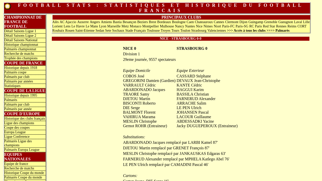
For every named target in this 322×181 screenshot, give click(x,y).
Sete (108, 30)
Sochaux (118, 30)
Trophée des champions (20, 58)
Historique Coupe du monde (24, 173)
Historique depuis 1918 (20, 68)
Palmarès (10, 100)
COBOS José (133, 76)
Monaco (135, 26)
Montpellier (150, 26)
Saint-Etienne (85, 30)
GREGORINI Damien (141, 80)
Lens (67, 26)
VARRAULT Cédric (139, 85)
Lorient (57, 26)
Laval (298, 22)
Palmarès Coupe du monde (23, 177)
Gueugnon (285, 22)
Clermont (231, 22)
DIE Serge (131, 108)
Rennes (281, 26)
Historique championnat (21, 45)
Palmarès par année (18, 109)
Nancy (179, 26)
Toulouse (153, 30)
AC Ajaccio (68, 22)
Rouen (69, 30)
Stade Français (135, 30)
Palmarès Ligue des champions (18, 143)
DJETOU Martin (136, 99)
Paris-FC (228, 26)
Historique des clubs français (24, 118)
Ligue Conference (17, 137)
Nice (199, 26)
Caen (190, 22)
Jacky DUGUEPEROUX (197, 126)
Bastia (117, 22)
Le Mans (92, 26)
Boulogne (178, 22)
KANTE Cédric (189, 85)
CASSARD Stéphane (194, 76)
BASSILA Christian (193, 94)
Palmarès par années (18, 81)
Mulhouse (167, 26)
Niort (217, 26)
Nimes (208, 26)
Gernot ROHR (134, 126)
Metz (125, 26)
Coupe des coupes (17, 127)
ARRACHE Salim (191, 103)
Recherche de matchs (19, 54)
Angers (95, 22)
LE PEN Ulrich (189, 108)
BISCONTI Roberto (139, 103)
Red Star (269, 26)
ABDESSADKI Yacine (195, 121)
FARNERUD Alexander (196, 99)
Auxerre (83, 22)
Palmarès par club (16, 77)
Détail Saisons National (20, 40)
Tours (175, 30)
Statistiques (12, 86)
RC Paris (255, 26)
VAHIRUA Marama (139, 117)
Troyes (165, 30)
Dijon (243, 22)
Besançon (129, 22)
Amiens (106, 22)
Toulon (185, 30)
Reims (292, 26)
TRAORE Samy (136, 94)
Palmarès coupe (15, 72)
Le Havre (78, 26)
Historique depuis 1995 (20, 95)
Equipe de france (16, 164)
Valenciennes (216, 30)
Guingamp (255, 22)
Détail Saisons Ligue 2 (20, 35)
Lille (306, 22)
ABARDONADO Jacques (144, 89)
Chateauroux (204, 22)
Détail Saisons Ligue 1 (20, 31)
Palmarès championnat (20, 49)
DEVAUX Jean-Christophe (198, 80)
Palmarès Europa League (21, 150)
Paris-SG (242, 26)
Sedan (100, 30)
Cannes (219, 22)
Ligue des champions (19, 123)
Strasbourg (198, 30)
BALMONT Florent (139, 112)
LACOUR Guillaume (194, 117)
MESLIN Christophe (140, 121)
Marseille (113, 26)
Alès (55, 22)
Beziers (142, 22)
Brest (152, 22)
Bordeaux (164, 22)
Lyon (102, 26)
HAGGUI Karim (190, 89)
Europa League (15, 132)
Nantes (190, 26)
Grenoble (270, 22)
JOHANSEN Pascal (193, 112)
